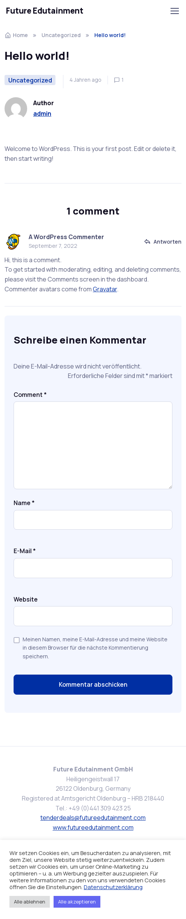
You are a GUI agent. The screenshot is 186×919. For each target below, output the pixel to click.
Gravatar (105, 289)
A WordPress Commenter (66, 237)
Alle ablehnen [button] (29, 901)
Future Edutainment (44, 10)
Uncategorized (61, 35)
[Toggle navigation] (174, 11)
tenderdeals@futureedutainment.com (93, 817)
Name (24, 503)
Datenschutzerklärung (113, 887)
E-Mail (25, 551)
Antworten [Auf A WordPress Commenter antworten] (167, 241)
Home (16, 35)
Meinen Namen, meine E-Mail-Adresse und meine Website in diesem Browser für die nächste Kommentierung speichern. (95, 648)
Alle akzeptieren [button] (77, 901)
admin (42, 113)
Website (26, 599)
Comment (30, 394)
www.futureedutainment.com (93, 827)
